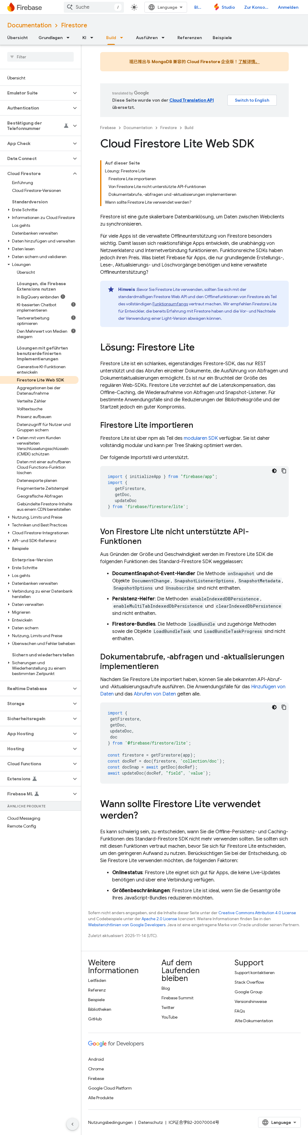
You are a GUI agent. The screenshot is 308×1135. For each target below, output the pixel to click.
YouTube (169, 1017)
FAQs (240, 1011)
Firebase (108, 127)
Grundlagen (50, 37)
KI (84, 37)
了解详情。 (249, 61)
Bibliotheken (99, 1009)
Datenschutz (150, 1122)
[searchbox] (40, 57)
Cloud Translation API (191, 100)
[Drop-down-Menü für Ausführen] (165, 37)
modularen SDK (201, 438)
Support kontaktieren (255, 972)
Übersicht (17, 37)
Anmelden (288, 7)
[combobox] (94, 7)
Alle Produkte (100, 1097)
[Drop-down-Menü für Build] (123, 37)
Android (96, 1059)
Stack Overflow (249, 982)
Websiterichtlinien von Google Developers (126, 924)
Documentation (29, 25)
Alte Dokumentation (254, 1020)
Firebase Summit (177, 998)
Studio (228, 7)
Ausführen (147, 37)
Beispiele (222, 37)
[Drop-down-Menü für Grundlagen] (70, 37)
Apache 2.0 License (159, 918)
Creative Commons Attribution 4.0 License (257, 912)
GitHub (95, 1019)
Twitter (168, 1007)
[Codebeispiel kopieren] (284, 471)
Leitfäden (97, 980)
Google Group (248, 992)
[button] (35, 93)
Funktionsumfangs (170, 304)
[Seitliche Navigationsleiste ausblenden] (72, 1124)
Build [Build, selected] (111, 37)
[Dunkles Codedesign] (274, 471)
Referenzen (189, 37)
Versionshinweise (251, 1001)
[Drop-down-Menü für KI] (93, 37)
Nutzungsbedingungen (110, 1122)
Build (189, 127)
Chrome (96, 1069)
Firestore (74, 25)
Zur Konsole (256, 7)
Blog (198, 7)
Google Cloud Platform (110, 1088)
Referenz (97, 990)
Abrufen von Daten (155, 694)
